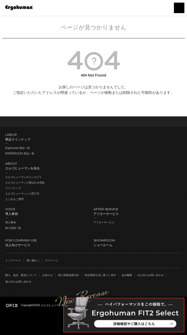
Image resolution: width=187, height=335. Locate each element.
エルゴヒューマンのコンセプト (23, 177)
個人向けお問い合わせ (18, 281)
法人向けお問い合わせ (151, 275)
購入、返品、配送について (21, 275)
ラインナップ (13, 188)
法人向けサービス (49, 242)
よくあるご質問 (14, 199)
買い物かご (166, 8)
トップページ (13, 260)
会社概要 (127, 275)
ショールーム (138, 242)
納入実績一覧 (13, 227)
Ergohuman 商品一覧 (17, 148)
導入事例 (10, 222)
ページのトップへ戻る (93, 121)
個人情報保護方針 (68, 275)
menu (179, 8)
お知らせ (47, 275)
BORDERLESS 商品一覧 (19, 153)
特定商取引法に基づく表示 (100, 275)
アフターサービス (104, 222)
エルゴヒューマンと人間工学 (22, 193)
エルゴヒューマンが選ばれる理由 (25, 182)
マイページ (51, 260)
